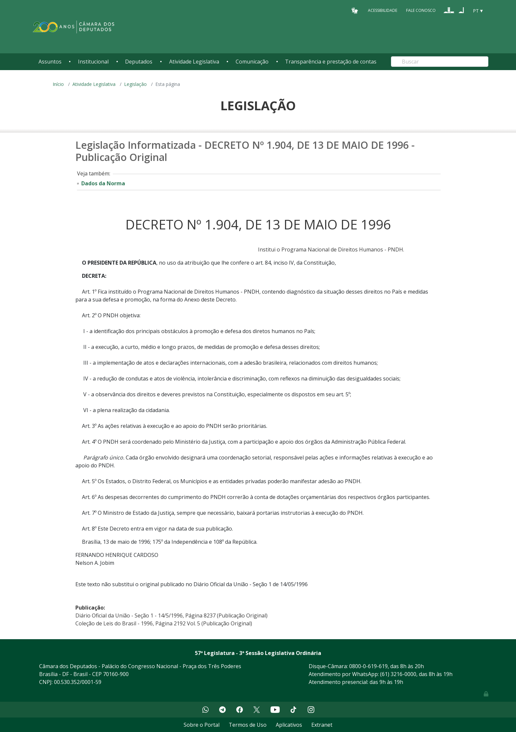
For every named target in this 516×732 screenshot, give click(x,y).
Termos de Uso (248, 724)
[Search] (439, 61)
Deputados (138, 61)
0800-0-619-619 (368, 666)
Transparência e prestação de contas (330, 61)
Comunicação (252, 61)
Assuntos (50, 61)
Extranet (321, 724)
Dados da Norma (103, 183)
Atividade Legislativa (194, 61)
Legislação (135, 84)
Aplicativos (289, 724)
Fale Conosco (421, 10)
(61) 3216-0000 (398, 674)
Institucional (93, 61)
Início (58, 84)
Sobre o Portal (201, 724)
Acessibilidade (382, 10)
